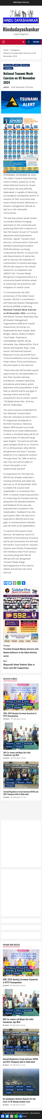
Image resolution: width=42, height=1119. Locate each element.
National (25, 65)
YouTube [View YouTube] (32, 42)
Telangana (8, 68)
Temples (9, 1093)
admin (6, 87)
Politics (29, 704)
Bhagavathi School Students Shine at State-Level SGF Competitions (21, 664)
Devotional (9, 1087)
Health (26, 701)
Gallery (17, 65)
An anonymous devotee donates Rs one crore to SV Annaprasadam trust (19, 1100)
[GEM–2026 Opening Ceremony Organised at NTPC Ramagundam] (21, 696)
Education (8, 65)
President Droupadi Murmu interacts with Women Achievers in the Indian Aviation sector (21, 650)
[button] (3, 41)
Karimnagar (10, 704)
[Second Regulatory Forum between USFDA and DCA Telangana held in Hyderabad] (21, 775)
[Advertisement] (21, 810)
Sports (8, 707)
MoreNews (35, 1113)
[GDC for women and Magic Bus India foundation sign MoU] (21, 736)
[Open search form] (23, 42)
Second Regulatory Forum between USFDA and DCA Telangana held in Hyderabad (20, 793)
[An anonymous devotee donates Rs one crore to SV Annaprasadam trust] (21, 1082)
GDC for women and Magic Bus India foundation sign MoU (16, 753)
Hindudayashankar (21, 29)
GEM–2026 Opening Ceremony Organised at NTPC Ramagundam (20, 714)
